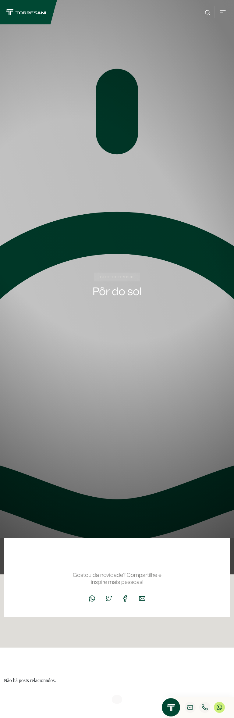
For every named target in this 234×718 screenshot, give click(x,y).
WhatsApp (219, 707)
